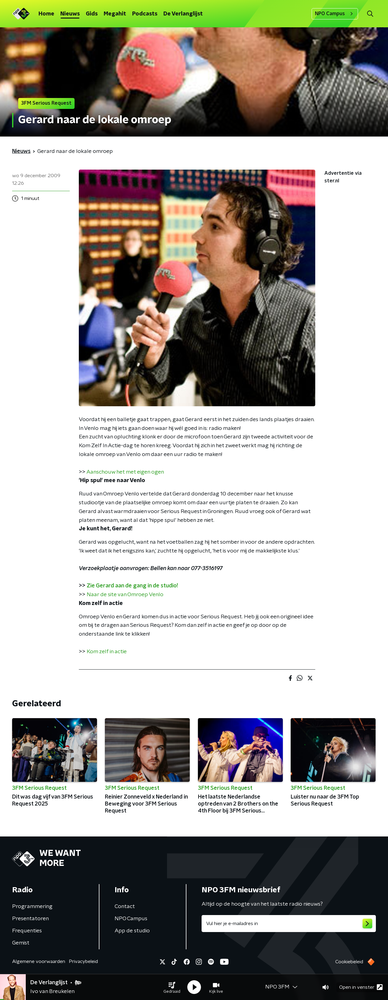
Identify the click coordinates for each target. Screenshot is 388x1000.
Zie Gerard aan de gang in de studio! (132, 586)
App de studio (132, 931)
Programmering (32, 906)
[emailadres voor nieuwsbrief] (289, 923)
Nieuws (70, 14)
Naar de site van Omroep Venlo (125, 594)
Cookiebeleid (349, 961)
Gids (92, 14)
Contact (125, 906)
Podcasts (144, 14)
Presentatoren (30, 918)
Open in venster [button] (361, 987)
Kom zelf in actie (107, 651)
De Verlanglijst (183, 14)
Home (46, 14)
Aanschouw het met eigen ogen (125, 472)
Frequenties (27, 931)
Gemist (20, 943)
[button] (172, 987)
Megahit (115, 14)
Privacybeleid (83, 961)
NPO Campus (335, 14)
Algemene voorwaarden (38, 961)
